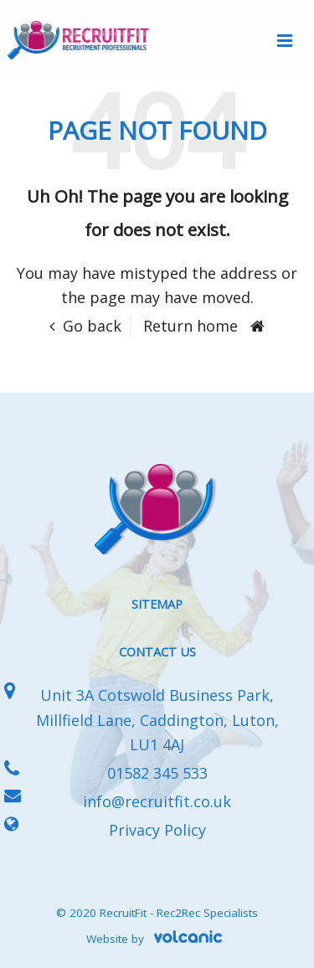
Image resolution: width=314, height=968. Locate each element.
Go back (92, 326)
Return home (190, 326)
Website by (157, 938)
